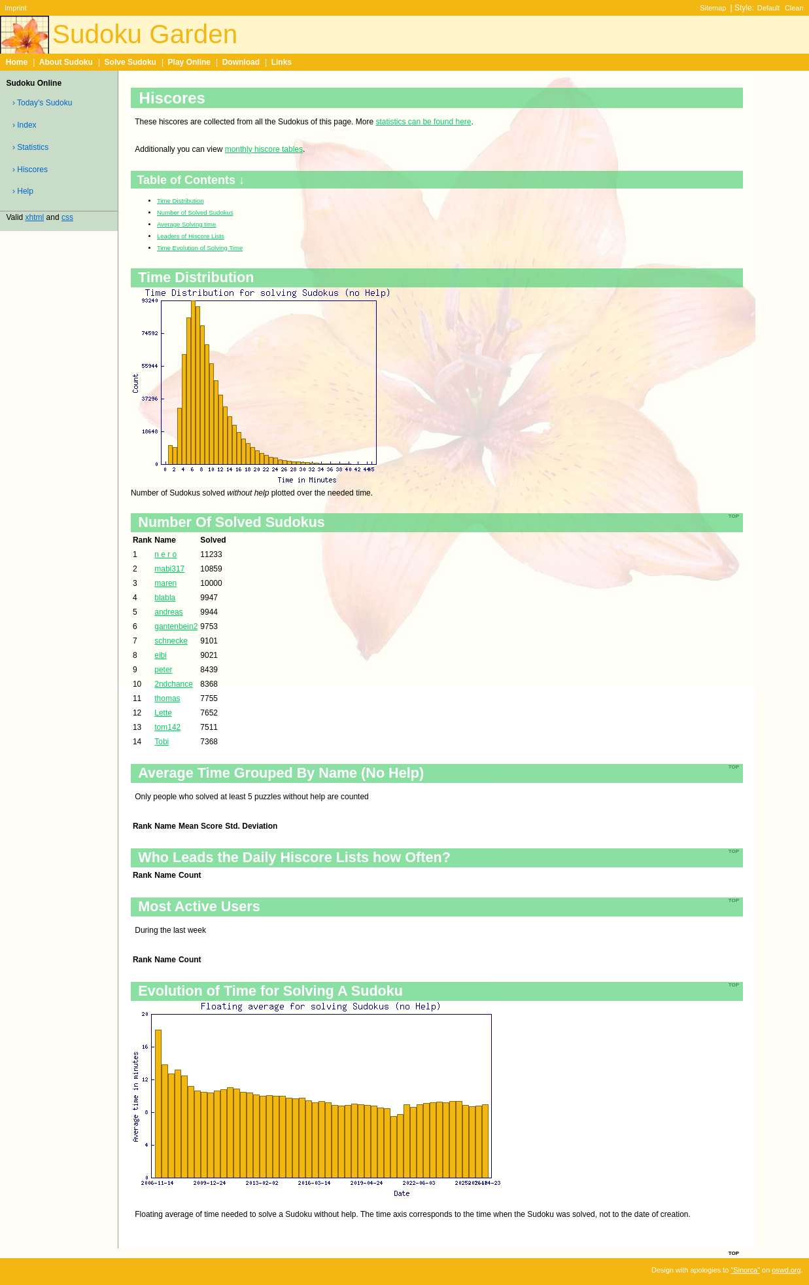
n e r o (165, 554)
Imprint (15, 8)
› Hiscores (30, 169)
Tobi (161, 741)
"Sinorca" (745, 1270)
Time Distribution (180, 200)
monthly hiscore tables (264, 149)
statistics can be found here (423, 121)
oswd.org (786, 1270)
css (67, 217)
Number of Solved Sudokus (195, 212)
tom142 (167, 727)
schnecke (171, 640)
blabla (164, 597)
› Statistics (30, 147)
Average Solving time (186, 224)
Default (768, 8)
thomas (167, 698)
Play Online (189, 62)
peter (163, 669)
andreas (168, 612)
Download (241, 62)
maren (165, 583)
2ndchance (173, 684)
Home (16, 62)
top (734, 1252)
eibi (160, 655)
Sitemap (713, 8)
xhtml (35, 217)
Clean (794, 8)
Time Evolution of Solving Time (200, 247)
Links (281, 62)
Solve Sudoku (130, 62)
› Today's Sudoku (42, 102)
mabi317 (169, 568)
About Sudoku (66, 62)
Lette (163, 712)
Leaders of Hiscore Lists (190, 236)
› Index (24, 125)
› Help (22, 191)
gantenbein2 (176, 626)
